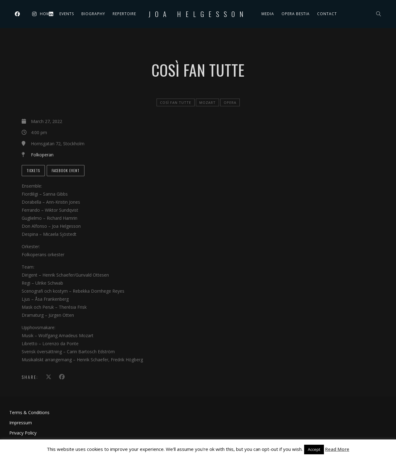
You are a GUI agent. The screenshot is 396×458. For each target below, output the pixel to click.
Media (267, 13)
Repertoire (124, 13)
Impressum (20, 423)
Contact (327, 13)
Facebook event (66, 170)
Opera (230, 102)
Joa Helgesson (198, 14)
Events (66, 13)
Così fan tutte (175, 102)
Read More (337, 449)
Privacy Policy (23, 433)
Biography (93, 13)
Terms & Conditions (29, 412)
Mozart (207, 102)
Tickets (33, 170)
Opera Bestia (296, 13)
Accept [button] (314, 449)
